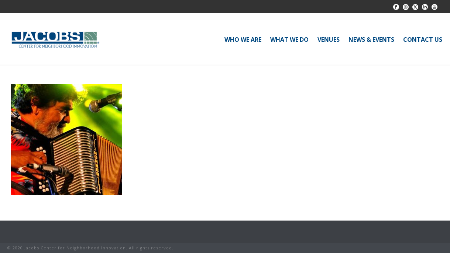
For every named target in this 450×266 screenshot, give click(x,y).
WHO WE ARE (242, 39)
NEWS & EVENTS (371, 39)
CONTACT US (422, 39)
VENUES (328, 39)
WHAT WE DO (289, 39)
